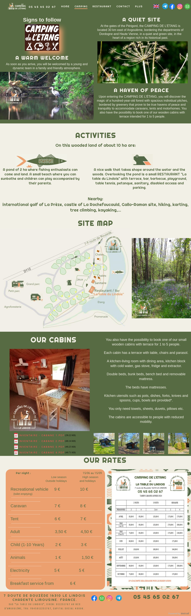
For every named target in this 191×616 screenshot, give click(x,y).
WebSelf (185, 613)
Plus (138, 6)
